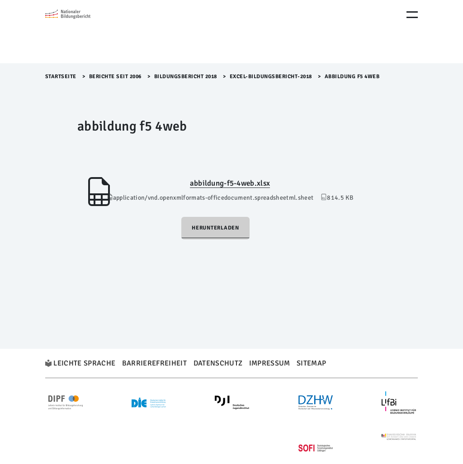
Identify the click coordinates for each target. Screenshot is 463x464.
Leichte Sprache (84, 363)
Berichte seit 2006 (115, 76)
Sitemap (311, 363)
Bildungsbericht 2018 (185, 76)
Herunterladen (215, 228)
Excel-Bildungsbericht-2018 (271, 76)
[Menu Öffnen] (412, 14)
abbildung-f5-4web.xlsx (230, 183)
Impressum (269, 363)
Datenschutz (218, 363)
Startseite (60, 76)
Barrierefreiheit (154, 363)
